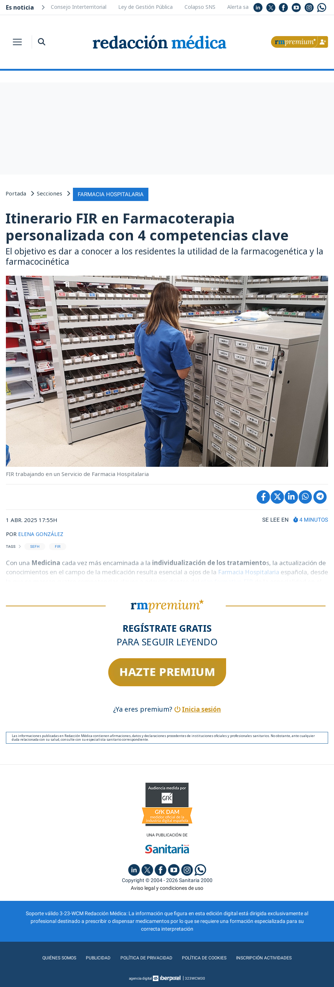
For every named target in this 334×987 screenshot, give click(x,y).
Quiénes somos (50, 957)
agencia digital (140, 978)
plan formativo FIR (247, 580)
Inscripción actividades (271, 957)
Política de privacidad (143, 957)
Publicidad (91, 957)
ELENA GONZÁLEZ (42, 532)
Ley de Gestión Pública (145, 6)
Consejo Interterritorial (78, 6)
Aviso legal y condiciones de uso (167, 887)
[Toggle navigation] (17, 42)
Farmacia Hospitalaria (251, 570)
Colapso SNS (199, 6)
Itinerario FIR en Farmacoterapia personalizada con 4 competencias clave (147, 225)
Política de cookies (206, 957)
